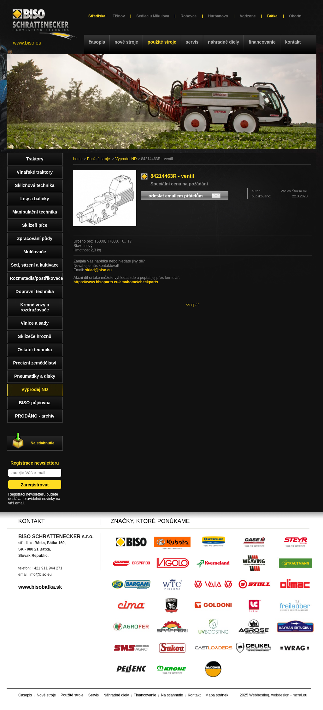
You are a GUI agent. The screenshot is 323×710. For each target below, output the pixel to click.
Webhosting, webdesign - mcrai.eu (278, 695)
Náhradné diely (223, 42)
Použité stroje (162, 42)
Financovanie (262, 42)
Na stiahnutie (42, 443)
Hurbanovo (218, 16)
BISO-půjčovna (34, 402)
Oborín (295, 16)
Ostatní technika (35, 349)
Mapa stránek (216, 695)
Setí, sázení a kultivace (35, 265)
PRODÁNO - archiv (34, 415)
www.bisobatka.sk (40, 587)
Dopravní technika (34, 291)
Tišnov (119, 16)
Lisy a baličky (34, 198)
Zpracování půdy (34, 238)
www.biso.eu (27, 42)
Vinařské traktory (35, 172)
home (78, 159)
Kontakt (293, 42)
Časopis (97, 42)
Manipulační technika (34, 211)
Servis (192, 42)
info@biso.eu (40, 574)
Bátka (272, 16)
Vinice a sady (35, 323)
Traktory (34, 158)
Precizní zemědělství (34, 362)
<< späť (192, 305)
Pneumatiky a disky (34, 376)
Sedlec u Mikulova (152, 16)
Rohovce (189, 16)
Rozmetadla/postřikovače (36, 278)
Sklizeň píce (34, 225)
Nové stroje (126, 42)
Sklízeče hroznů (34, 336)
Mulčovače (34, 251)
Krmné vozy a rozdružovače (34, 307)
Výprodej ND (126, 159)
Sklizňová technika (34, 185)
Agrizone (247, 16)
